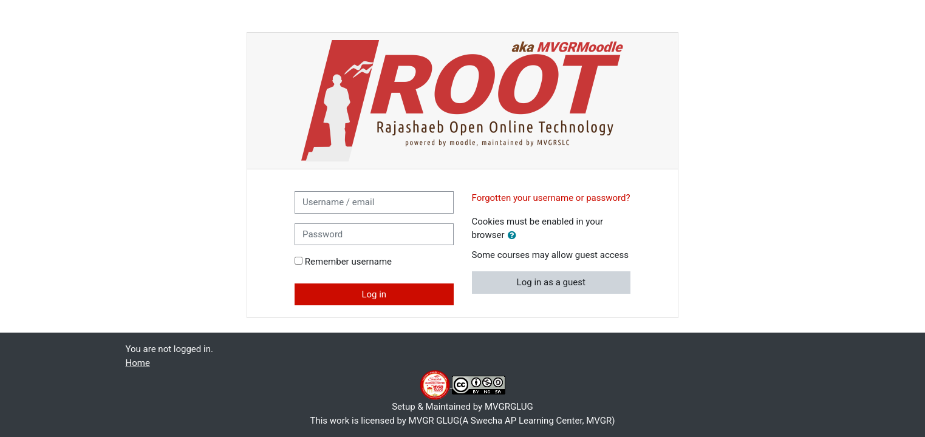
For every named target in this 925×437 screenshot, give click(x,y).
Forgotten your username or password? (551, 197)
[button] (514, 235)
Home (138, 362)
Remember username (348, 261)
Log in (373, 294)
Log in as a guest (551, 282)
